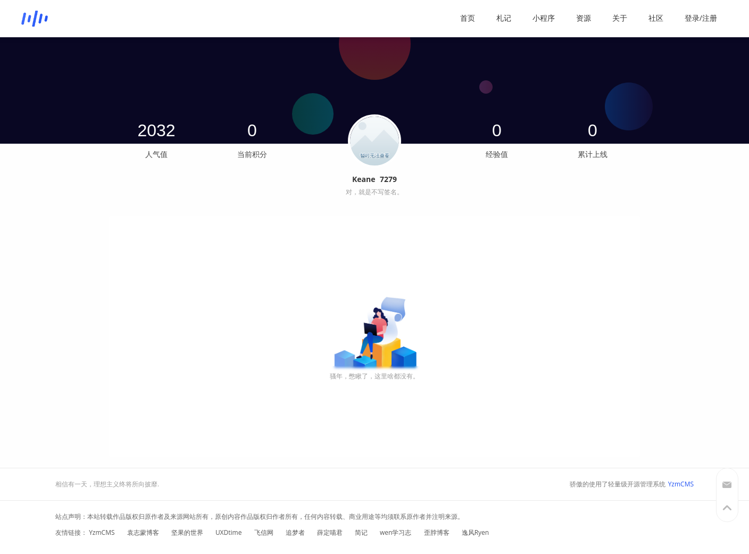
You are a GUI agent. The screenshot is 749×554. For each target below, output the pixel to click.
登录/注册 (701, 18)
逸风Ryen (475, 532)
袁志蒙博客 (143, 532)
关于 (619, 18)
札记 (503, 18)
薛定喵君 (330, 532)
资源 (583, 18)
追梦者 (295, 532)
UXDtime (228, 532)
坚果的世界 (187, 532)
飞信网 (263, 532)
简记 (361, 532)
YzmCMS (681, 484)
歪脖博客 (437, 532)
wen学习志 (395, 532)
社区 (655, 18)
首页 (467, 18)
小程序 (543, 18)
